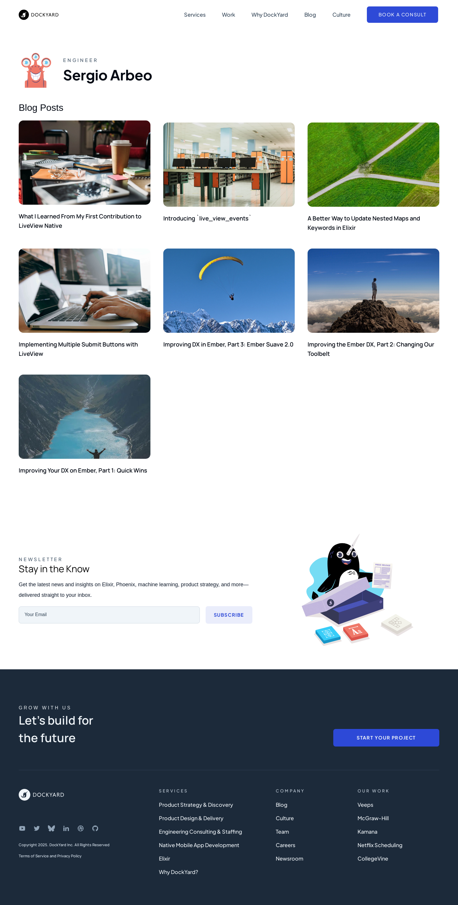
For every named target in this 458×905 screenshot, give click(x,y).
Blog (310, 14)
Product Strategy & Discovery (196, 798)
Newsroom (289, 852)
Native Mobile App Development (199, 838)
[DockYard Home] (41, 788)
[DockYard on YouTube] (22, 822)
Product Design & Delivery (191, 812)
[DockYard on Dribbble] (81, 822)
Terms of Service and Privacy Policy (50, 849)
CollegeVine (373, 852)
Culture (341, 14)
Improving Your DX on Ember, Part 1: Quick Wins (83, 464)
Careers (285, 838)
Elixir (164, 852)
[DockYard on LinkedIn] (66, 822)
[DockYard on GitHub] (95, 822)
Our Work (374, 784)
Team (282, 825)
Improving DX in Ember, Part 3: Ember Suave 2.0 (228, 340)
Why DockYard (269, 14)
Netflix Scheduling (380, 838)
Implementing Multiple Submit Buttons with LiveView (78, 345)
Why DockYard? (178, 865)
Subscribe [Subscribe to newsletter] (229, 609)
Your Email (36, 608)
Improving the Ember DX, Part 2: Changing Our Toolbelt (371, 345)
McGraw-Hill (373, 812)
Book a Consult (402, 14)
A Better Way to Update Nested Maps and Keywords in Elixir (364, 221)
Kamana (367, 825)
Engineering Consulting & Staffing (200, 825)
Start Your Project (386, 731)
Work (228, 14)
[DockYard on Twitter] (37, 822)
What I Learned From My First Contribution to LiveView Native (80, 221)
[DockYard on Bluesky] (51, 822)
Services (195, 14)
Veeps (365, 798)
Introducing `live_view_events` (207, 216)
